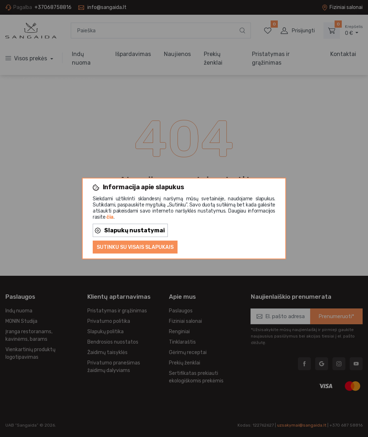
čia (110, 217)
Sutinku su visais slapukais (135, 247)
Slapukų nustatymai (130, 230)
